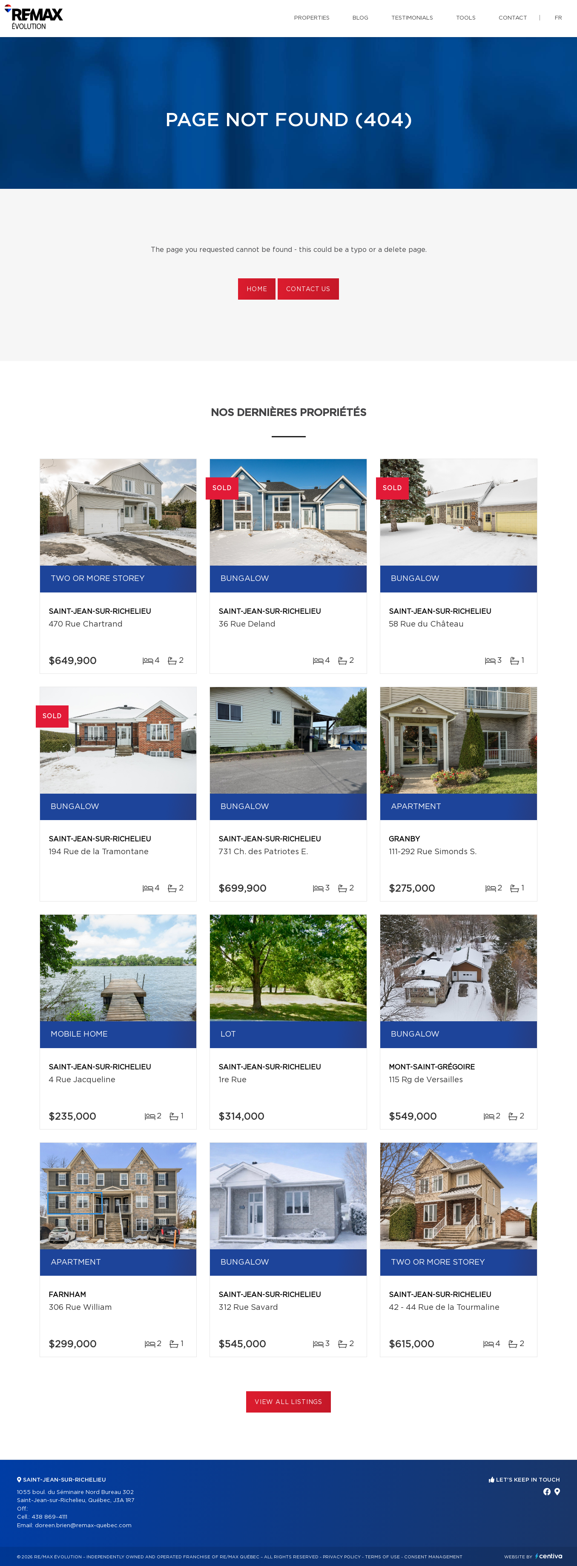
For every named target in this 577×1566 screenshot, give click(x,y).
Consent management (433, 1557)
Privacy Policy (342, 1557)
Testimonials (412, 18)
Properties (312, 18)
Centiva (549, 1556)
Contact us (308, 289)
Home (257, 289)
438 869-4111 (49, 1517)
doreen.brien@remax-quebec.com (83, 1525)
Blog (360, 18)
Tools (466, 18)
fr (558, 18)
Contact (513, 18)
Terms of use (382, 1557)
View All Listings (288, 1402)
